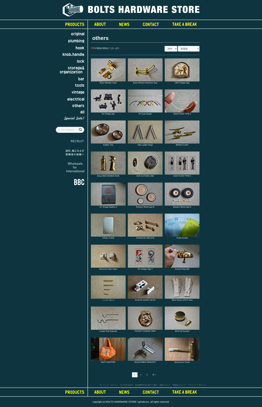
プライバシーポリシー (197, 385)
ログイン (114, 385)
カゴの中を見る (126, 385)
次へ (154, 375)
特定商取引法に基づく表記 (146, 385)
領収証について (179, 385)
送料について (164, 385)
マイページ (103, 385)
